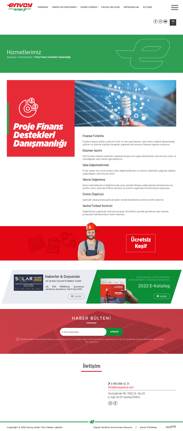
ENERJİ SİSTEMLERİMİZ (64, 7)
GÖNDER (114, 332)
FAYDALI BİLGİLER (110, 7)
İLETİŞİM (147, 7)
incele (76, 296)
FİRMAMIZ (43, 7)
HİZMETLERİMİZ (88, 7)
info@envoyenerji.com (121, 387)
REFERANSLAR (131, 7)
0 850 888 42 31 (118, 383)
